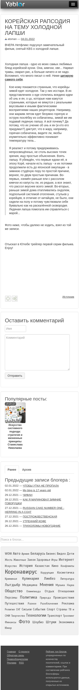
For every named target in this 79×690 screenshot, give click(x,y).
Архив (26, 469)
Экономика (66, 622)
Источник (68, 296)
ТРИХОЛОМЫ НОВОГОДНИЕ (41, 525)
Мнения (47, 584)
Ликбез (49, 578)
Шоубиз (37, 622)
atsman (11, 39)
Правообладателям (17, 659)
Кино (55, 566)
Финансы (10, 622)
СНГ (18, 609)
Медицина (29, 585)
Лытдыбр (12, 585)
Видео (61, 554)
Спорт (51, 609)
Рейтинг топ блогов (56, 651)
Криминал (11, 579)
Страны (61, 609)
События (39, 609)
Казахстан (42, 566)
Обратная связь (15, 655)
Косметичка (65, 572)
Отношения (66, 591)
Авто (16, 553)
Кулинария (30, 578)
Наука (70, 585)
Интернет (66, 559)
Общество (14, 591)
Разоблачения (49, 603)
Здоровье (43, 560)
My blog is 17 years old (37, 490)
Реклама (68, 603)
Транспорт (54, 616)
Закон (31, 560)
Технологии (36, 615)
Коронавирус (21, 571)
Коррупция (47, 572)
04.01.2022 (28, 39)
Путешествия (14, 603)
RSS (21, 662)
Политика (28, 597)
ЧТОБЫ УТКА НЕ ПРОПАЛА (41, 485)
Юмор (8, 628)
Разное (32, 603)
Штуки (51, 622)
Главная (11, 651)
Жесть (8, 560)
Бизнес (51, 554)
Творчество (18, 616)
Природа (45, 597)
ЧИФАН (27, 494)
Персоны (11, 597)
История (26, 566)
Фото (24, 622)
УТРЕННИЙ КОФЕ (34, 521)
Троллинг (68, 616)
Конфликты (67, 566)
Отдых (49, 591)
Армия (25, 554)
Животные (19, 560)
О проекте (24, 651)
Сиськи (27, 609)
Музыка (60, 585)
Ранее (12, 469)
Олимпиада (33, 591)
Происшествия (63, 597)
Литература (67, 579)
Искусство (11, 566)
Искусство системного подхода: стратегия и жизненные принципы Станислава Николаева (15, 425)
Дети (70, 554)
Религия (10, 609)
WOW (8, 554)
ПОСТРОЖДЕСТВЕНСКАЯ (40, 516)
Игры (54, 560)
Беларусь (37, 553)
